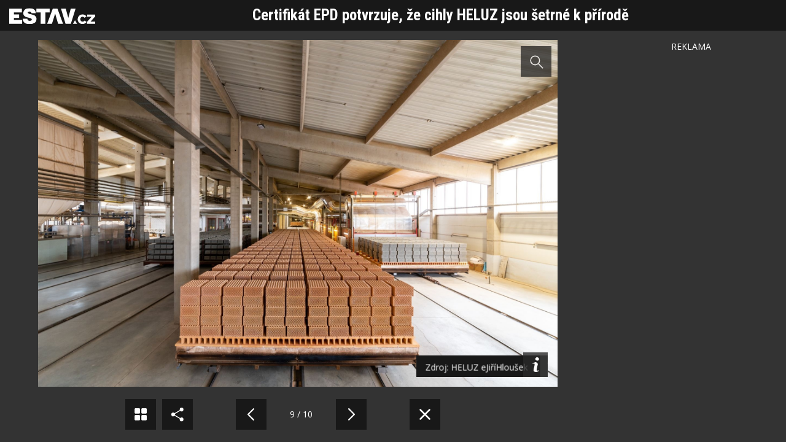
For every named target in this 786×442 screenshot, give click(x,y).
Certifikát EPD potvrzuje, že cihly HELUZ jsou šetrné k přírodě (440, 15)
